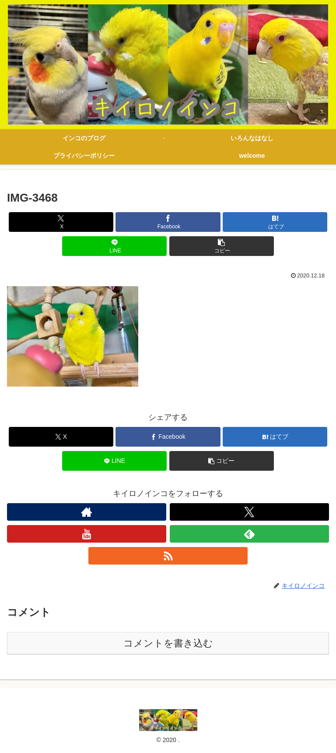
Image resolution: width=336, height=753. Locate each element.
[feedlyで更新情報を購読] (249, 534)
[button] (221, 246)
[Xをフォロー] (249, 512)
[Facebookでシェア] (168, 222)
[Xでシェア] (61, 222)
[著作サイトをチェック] (86, 512)
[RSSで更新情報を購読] (168, 556)
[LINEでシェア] (114, 246)
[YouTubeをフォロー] (86, 534)
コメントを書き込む (168, 643)
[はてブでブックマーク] (275, 222)
